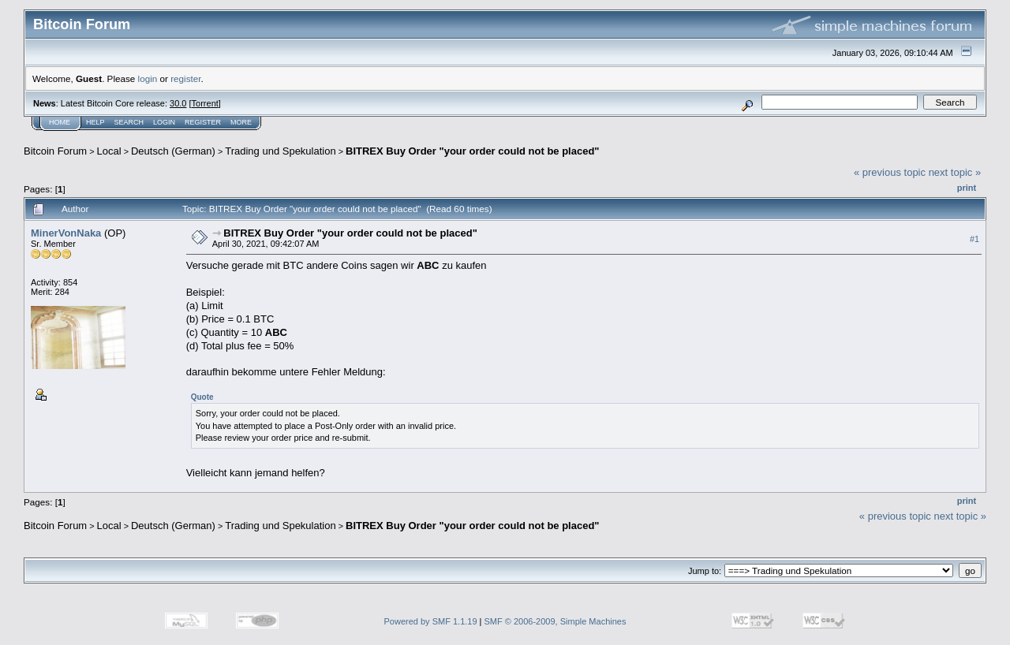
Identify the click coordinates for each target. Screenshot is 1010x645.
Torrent (205, 103)
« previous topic (890, 172)
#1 (974, 239)
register (185, 78)
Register (203, 122)
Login (164, 122)
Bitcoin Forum (55, 151)
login (148, 78)
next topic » (955, 172)
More (241, 122)
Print (966, 187)
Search (129, 122)
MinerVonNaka (66, 233)
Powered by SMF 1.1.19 (430, 621)
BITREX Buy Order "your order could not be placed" (472, 151)
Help (95, 122)
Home (59, 122)
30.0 (178, 103)
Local (109, 151)
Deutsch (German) (173, 151)
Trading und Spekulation (280, 151)
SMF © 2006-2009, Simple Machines (555, 621)
